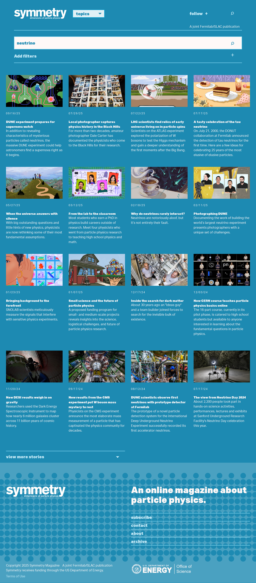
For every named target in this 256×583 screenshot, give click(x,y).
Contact (139, 525)
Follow (196, 13)
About (137, 533)
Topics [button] (90, 13)
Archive (139, 541)
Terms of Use (15, 576)
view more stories (25, 456)
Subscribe (141, 517)
